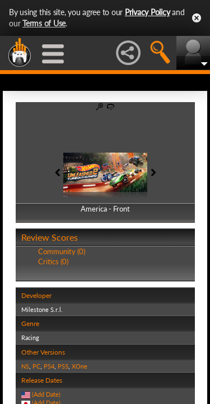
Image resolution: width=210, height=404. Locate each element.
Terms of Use (44, 23)
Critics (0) (53, 261)
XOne (79, 366)
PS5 (63, 366)
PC (36, 366)
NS (25, 366)
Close (196, 17)
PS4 (49, 366)
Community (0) (61, 251)
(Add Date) (46, 394)
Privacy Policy (147, 12)
